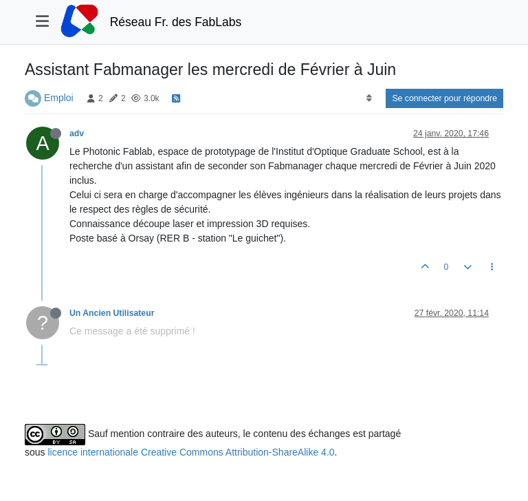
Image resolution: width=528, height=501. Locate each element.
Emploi (59, 97)
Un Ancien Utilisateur (111, 313)
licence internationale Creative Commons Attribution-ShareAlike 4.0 (190, 452)
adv (76, 133)
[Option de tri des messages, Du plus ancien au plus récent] (369, 98)
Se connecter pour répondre (444, 98)
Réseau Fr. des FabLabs (176, 22)
